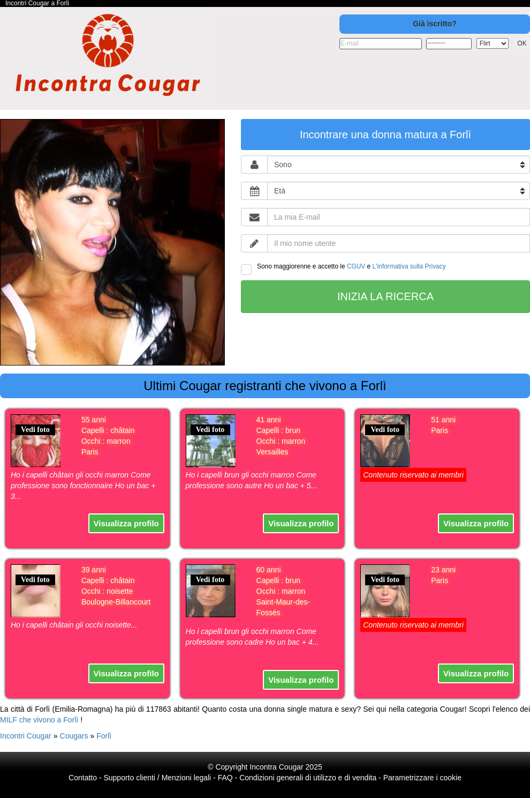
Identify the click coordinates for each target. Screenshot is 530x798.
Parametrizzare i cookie (422, 777)
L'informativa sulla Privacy (409, 266)
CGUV (356, 266)
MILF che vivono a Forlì (39, 719)
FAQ (225, 777)
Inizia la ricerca (385, 296)
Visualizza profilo (126, 523)
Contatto (83, 777)
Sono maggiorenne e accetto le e (343, 269)
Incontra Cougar (276, 767)
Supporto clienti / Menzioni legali (157, 777)
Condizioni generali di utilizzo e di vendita (307, 777)
